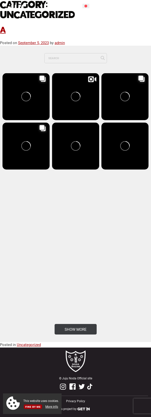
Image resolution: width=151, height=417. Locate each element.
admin (60, 42)
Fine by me (33, 406)
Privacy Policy (75, 401)
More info (51, 406)
